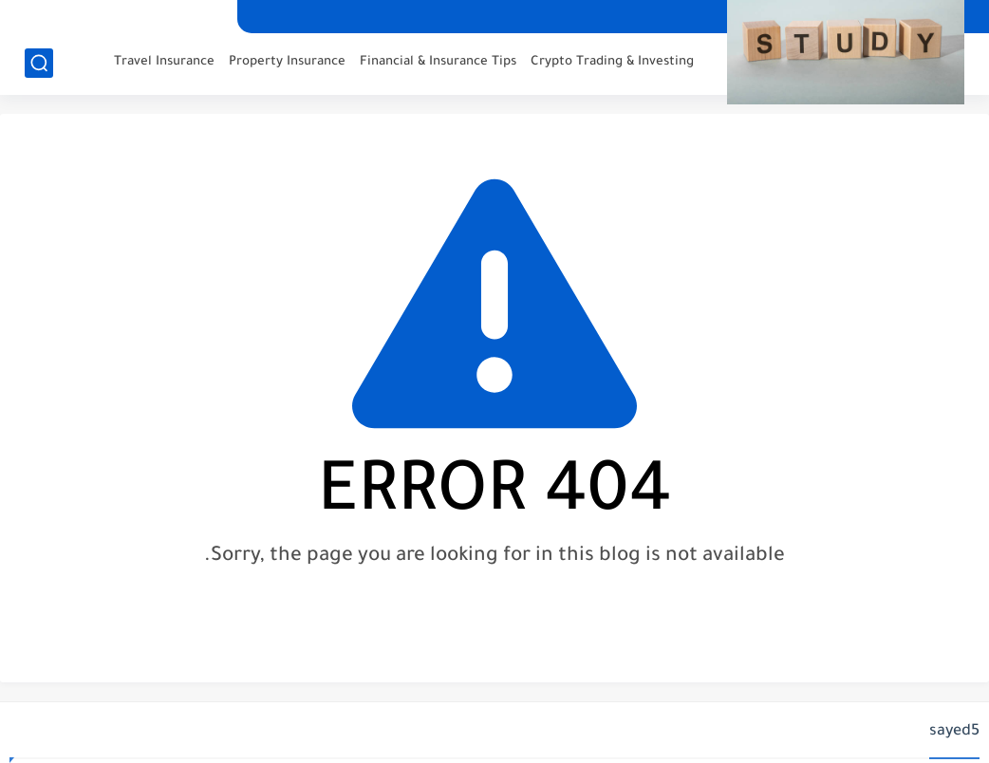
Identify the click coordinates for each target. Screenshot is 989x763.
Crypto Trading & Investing (612, 62)
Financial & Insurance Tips (438, 62)
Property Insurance (287, 62)
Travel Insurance (164, 62)
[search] (39, 63)
